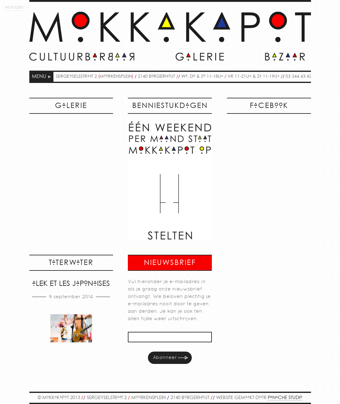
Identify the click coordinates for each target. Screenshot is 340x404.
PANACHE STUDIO (285, 397)
